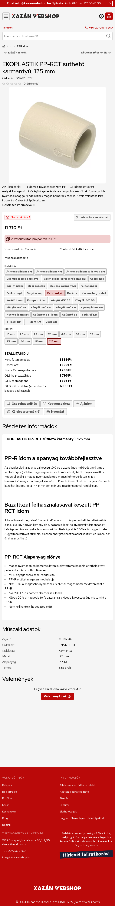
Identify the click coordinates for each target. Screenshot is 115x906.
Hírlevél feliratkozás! (86, 854)
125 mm (64, 656)
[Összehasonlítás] (22, 403)
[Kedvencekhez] (56, 403)
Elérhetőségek (68, 811)
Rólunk (6, 824)
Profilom (7, 798)
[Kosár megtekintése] (109, 16)
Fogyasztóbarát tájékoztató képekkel (82, 818)
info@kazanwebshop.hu (33, 3)
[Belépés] (101, 16)
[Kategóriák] (6, 16)
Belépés (7, 785)
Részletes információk (18, 205)
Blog (5, 818)
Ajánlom (84, 403)
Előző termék (15, 52)
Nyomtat (55, 411)
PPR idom (22, 46)
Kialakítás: (11, 266)
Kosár (5, 805)
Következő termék (96, 52)
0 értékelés (31, 84)
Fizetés (64, 798)
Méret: (9, 328)
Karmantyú (66, 651)
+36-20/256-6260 (101, 27)
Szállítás (64, 805)
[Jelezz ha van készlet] (92, 217)
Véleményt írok (57, 696)
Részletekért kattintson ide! (76, 249)
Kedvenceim (9, 811)
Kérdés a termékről (24, 411)
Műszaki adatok (16, 258)
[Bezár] (110, 3)
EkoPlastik (65, 639)
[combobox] (57, 36)
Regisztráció (9, 791)
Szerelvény (11, 46)
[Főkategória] (3, 46)
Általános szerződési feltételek (78, 785)
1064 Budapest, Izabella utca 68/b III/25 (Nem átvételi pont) (26, 842)
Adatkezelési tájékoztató (74, 791)
